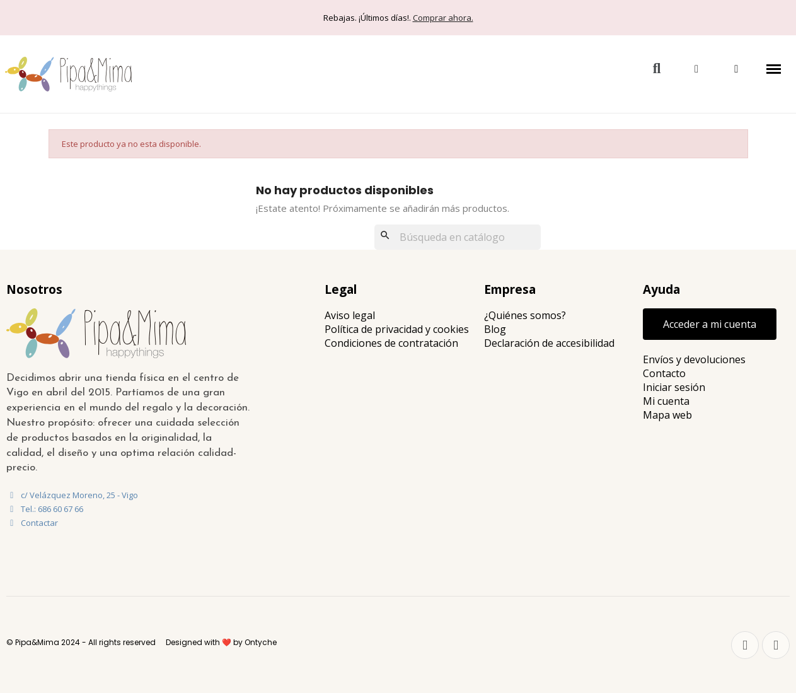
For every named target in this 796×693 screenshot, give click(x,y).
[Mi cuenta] (696, 69)
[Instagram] (776, 645)
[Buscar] (457, 237)
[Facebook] (745, 645)
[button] (656, 69)
